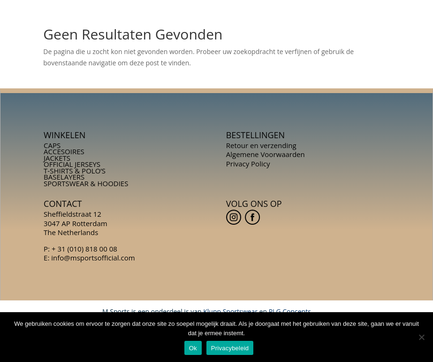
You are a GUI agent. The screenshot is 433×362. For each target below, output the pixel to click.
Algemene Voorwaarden (265, 154)
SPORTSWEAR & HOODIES (86, 183)
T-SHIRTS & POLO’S (75, 170)
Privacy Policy (248, 163)
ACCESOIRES (64, 151)
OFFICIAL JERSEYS (72, 164)
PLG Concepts (290, 311)
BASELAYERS (64, 176)
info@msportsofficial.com (93, 257)
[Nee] (421, 337)
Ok (193, 348)
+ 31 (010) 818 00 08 (84, 248)
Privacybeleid (230, 348)
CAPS (52, 145)
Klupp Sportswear (230, 311)
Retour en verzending (261, 145)
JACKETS (57, 158)
